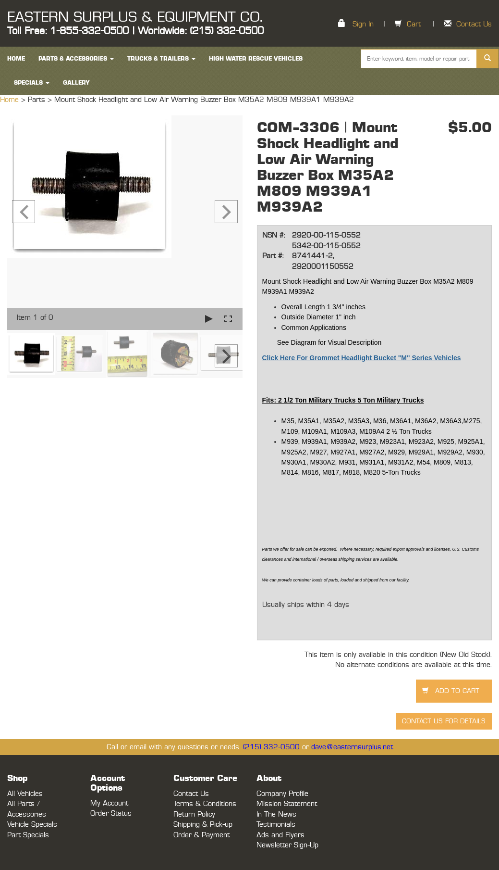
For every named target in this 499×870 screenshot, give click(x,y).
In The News (276, 814)
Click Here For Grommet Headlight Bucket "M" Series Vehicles (361, 358)
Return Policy (194, 814)
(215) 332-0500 (271, 747)
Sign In (363, 24)
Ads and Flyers (280, 835)
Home (10, 99)
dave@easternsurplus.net (352, 747)
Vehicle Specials (32, 824)
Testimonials (275, 824)
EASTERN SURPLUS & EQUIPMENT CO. (134, 17)
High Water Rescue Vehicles (256, 59)
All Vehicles (25, 793)
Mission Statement (286, 803)
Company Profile (282, 793)
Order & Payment (201, 835)
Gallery (76, 83)
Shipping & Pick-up (202, 824)
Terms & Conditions (204, 803)
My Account (109, 803)
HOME (16, 59)
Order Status (111, 813)
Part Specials (28, 835)
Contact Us (474, 24)
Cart (414, 24)
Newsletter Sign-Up (287, 845)
